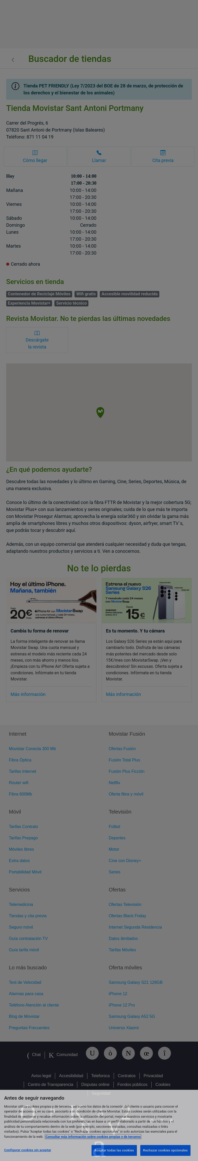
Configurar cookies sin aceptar (27, 1150)
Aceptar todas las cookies (114, 1150)
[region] (99, 1125)
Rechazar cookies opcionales (165, 1150)
